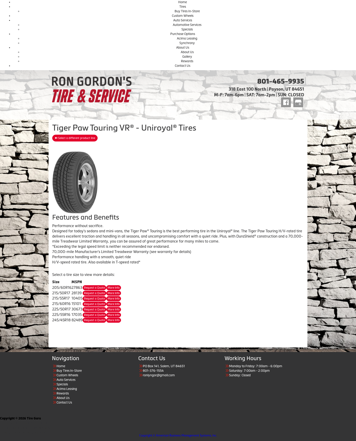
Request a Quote (94, 287)
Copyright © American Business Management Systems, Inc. (178, 435)
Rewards (187, 61)
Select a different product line (75, 138)
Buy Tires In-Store (187, 11)
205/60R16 (62, 287)
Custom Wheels (182, 15)
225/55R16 (61, 314)
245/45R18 (61, 320)
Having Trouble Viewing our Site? (23, 432)
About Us (182, 47)
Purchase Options (182, 34)
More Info (114, 287)
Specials (187, 29)
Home (182, 2)
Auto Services (182, 20)
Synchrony (187, 43)
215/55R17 (61, 298)
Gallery (187, 56)
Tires (182, 6)
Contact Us (182, 65)
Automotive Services (187, 25)
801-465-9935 (280, 81)
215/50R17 (61, 293)
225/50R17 (61, 309)
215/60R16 (61, 304)
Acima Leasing (187, 38)
